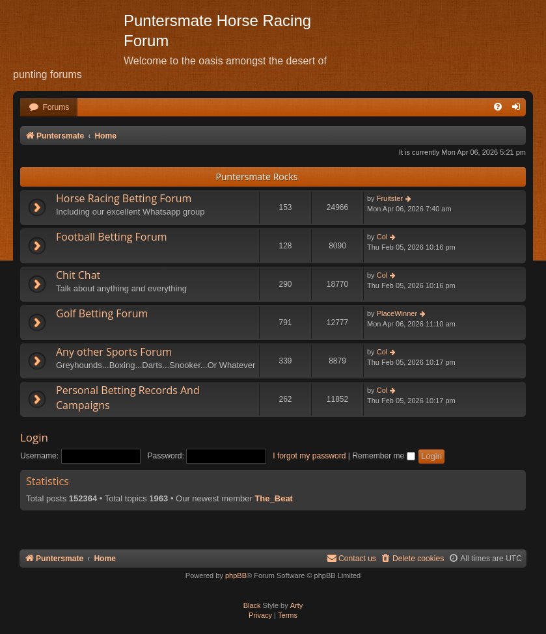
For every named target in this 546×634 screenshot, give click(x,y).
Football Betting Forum (111, 237)
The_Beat (273, 498)
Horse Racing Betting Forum (123, 198)
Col (382, 237)
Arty (296, 605)
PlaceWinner (397, 313)
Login (34, 437)
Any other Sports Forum (114, 352)
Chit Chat (78, 275)
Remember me (383, 455)
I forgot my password (309, 455)
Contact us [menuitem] (351, 558)
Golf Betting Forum (102, 313)
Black (252, 605)
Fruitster (390, 198)
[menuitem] (48, 107)
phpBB (236, 575)
